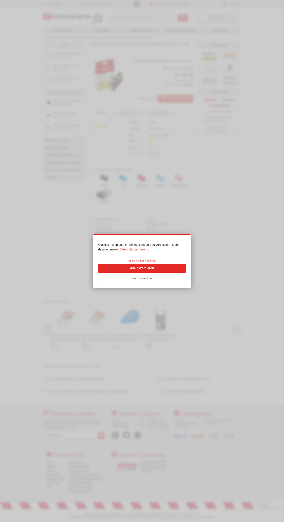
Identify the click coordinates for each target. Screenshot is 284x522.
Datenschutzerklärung (134, 249)
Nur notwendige (142, 278)
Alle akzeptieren (142, 268)
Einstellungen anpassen (142, 260)
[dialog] (142, 261)
